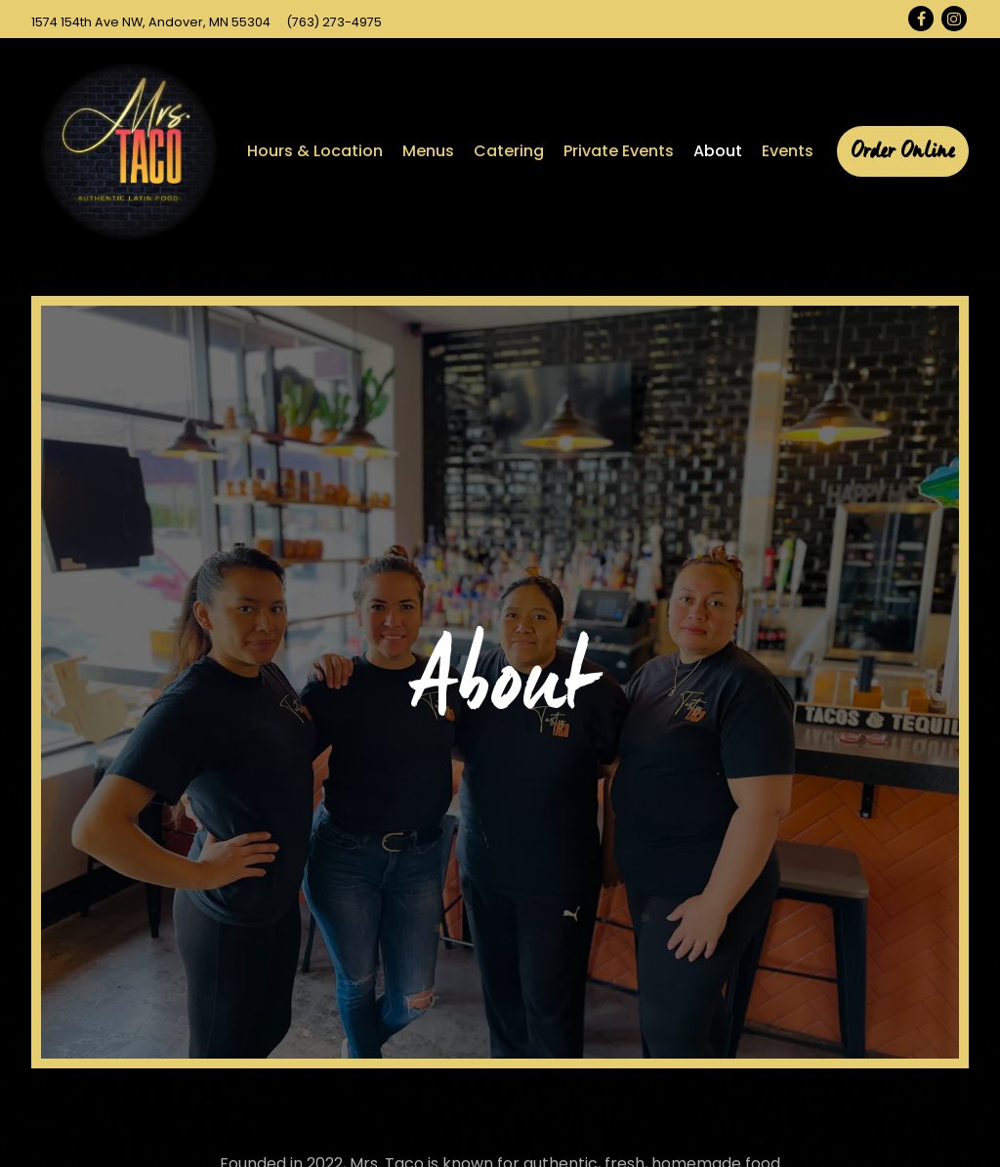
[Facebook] (921, 18)
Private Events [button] (618, 151)
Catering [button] (509, 151)
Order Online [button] (903, 151)
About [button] (717, 151)
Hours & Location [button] (315, 151)
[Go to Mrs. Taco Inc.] (151, 22)
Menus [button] (428, 151)
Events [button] (787, 151)
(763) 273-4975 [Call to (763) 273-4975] (334, 22)
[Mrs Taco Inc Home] (129, 151)
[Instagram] (954, 18)
